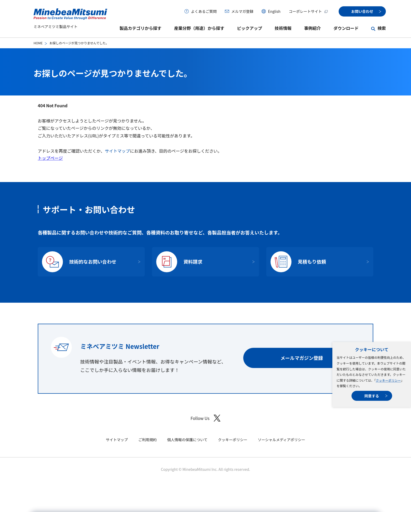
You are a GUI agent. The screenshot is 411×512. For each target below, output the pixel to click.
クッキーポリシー (388, 380)
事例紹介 (312, 28)
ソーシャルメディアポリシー (281, 439)
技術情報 (283, 28)
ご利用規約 (147, 439)
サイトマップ (117, 151)
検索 (381, 28)
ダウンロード (346, 28)
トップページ (50, 158)
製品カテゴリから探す (140, 28)
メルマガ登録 (242, 11)
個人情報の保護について (187, 439)
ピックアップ (249, 28)
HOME (38, 43)
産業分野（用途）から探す (199, 28)
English (274, 11)
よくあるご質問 (204, 11)
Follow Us (205, 418)
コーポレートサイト (308, 11)
